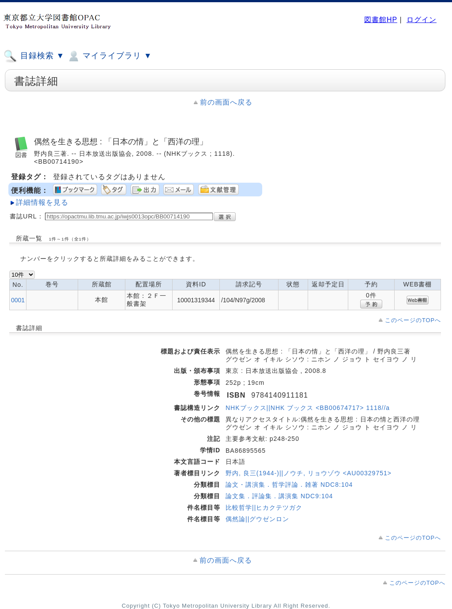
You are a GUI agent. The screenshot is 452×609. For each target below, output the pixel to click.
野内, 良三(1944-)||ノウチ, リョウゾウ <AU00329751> (309, 473)
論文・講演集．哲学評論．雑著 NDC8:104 (289, 484)
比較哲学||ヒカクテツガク (264, 507)
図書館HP (380, 19)
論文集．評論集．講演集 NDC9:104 (279, 496)
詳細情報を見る (42, 202)
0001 (18, 300)
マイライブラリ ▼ (109, 56)
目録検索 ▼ (34, 56)
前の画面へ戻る (226, 102)
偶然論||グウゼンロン (257, 519)
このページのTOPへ (413, 320)
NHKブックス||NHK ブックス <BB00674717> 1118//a (308, 407)
